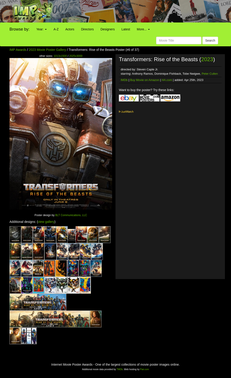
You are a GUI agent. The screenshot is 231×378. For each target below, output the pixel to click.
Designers (107, 29)
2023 (207, 59)
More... (143, 29)
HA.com (167, 80)
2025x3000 (76, 56)
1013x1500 (60, 56)
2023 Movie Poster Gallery (47, 49)
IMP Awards (17, 49)
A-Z (56, 29)
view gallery (46, 222)
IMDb (124, 80)
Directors (87, 29)
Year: (41, 29)
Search (210, 40)
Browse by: (19, 29)
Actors (69, 29)
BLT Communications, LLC (71, 215)
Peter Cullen (210, 73)
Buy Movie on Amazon (144, 80)
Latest (125, 29)
